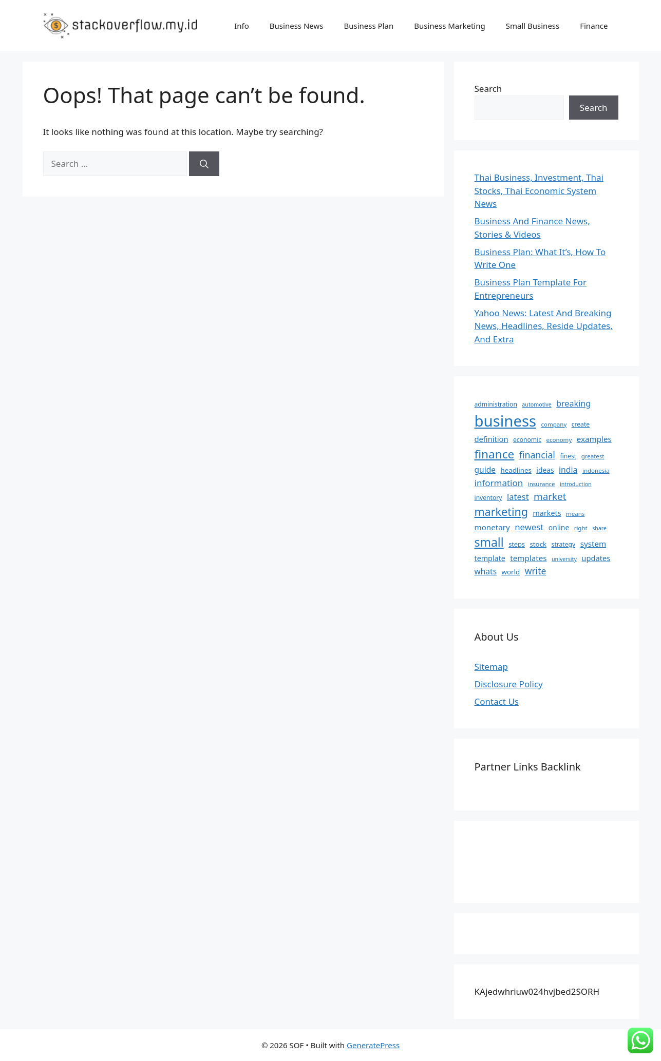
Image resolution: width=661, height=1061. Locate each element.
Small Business (533, 26)
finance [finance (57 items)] (495, 454)
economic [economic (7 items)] (527, 439)
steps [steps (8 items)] (516, 544)
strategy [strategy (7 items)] (564, 544)
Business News (297, 26)
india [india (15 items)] (568, 469)
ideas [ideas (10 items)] (545, 470)
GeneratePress (373, 1045)
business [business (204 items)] (506, 421)
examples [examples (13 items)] (594, 439)
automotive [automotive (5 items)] (536, 404)
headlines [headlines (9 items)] (516, 470)
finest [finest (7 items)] (568, 456)
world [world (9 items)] (511, 571)
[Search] (204, 163)
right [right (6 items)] (581, 528)
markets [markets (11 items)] (547, 513)
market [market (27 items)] (550, 496)
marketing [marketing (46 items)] (501, 511)
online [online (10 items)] (559, 527)
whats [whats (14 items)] (486, 571)
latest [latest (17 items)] (518, 497)
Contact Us (497, 701)
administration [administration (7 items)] (496, 404)
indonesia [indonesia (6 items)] (596, 470)
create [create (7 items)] (581, 424)
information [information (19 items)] (499, 483)
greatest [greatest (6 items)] (593, 456)
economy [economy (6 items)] (559, 439)
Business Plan (368, 26)
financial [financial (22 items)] (537, 455)
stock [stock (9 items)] (538, 544)
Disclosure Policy (509, 684)
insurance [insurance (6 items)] (541, 484)
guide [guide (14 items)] (485, 469)
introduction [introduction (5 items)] (576, 484)
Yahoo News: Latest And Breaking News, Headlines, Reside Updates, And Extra (544, 326)
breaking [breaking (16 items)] (573, 403)
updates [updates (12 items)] (595, 558)
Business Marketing (449, 26)
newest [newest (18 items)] (529, 527)
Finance (594, 26)
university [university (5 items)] (564, 559)
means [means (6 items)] (575, 513)
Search (488, 88)
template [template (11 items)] (490, 558)
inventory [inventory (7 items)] (488, 497)
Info (241, 26)
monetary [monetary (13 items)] (492, 527)
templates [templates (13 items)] (528, 558)
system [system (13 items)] (593, 543)
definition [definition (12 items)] (491, 439)
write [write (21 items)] (535, 571)
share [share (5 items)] (599, 528)
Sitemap (491, 666)
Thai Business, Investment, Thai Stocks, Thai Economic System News (539, 190)
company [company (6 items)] (553, 424)
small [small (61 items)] (489, 542)
